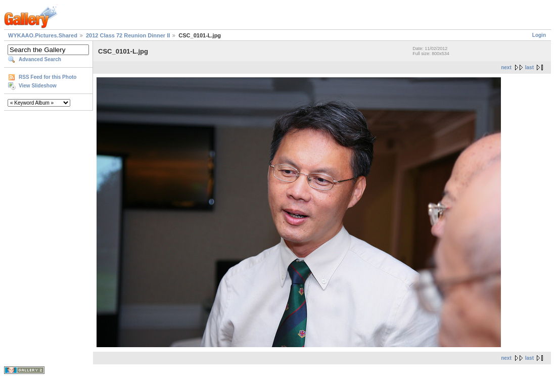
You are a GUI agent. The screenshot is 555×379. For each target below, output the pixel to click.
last (529, 67)
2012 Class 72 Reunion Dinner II (128, 35)
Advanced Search (40, 59)
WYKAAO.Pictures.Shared (42, 35)
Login (539, 35)
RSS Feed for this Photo (47, 77)
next (506, 67)
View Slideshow (38, 85)
